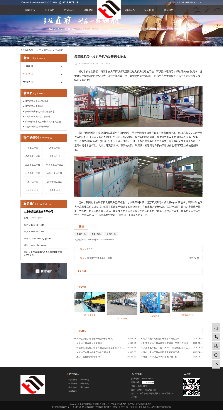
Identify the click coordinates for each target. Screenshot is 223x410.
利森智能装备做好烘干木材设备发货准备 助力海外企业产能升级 (106, 348)
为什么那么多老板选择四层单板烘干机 (94, 338)
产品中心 (69, 10)
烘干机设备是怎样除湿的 (36, 101)
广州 (165, 407)
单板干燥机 (54, 190)
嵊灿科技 (116, 407)
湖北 (157, 407)
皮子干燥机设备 (54, 181)
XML (200, 2)
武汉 (136, 407)
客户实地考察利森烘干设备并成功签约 (161, 338)
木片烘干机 (32, 181)
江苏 (132, 407)
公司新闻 (28, 66)
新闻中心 (130, 10)
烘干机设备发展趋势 (34, 106)
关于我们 (49, 10)
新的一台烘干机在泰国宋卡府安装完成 (161, 352)
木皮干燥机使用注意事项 (88, 357)
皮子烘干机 (54, 147)
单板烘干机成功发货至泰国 (89, 343)
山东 (153, 407)
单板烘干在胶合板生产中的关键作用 (93, 352)
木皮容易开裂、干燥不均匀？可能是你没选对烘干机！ (168, 348)
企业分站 (180, 2)
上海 (140, 407)
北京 (144, 407)
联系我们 (168, 10)
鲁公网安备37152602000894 (84, 407)
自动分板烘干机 (54, 173)
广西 (169, 407)
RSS (195, 2)
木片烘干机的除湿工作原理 (37, 116)
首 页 (39, 50)
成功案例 (88, 10)
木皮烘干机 (81, 234)
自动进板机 (32, 190)
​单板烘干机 (32, 147)
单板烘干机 (54, 156)
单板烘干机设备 (32, 156)
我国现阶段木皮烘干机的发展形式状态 (43, 121)
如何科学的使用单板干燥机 (37, 126)
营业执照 (99, 407)
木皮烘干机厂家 (32, 173)
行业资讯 (59, 50)
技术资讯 (28, 82)
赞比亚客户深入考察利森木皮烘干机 (160, 357)
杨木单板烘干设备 (54, 164)
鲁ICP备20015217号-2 (60, 407)
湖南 (161, 407)
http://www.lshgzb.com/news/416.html (98, 240)
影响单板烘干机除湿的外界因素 (40, 111)
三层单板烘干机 (32, 164)
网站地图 (189, 2)
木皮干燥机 (96, 234)
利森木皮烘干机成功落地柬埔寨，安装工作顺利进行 (167, 343)
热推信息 (172, 2)
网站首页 (30, 10)
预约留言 (149, 10)
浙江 (148, 407)
